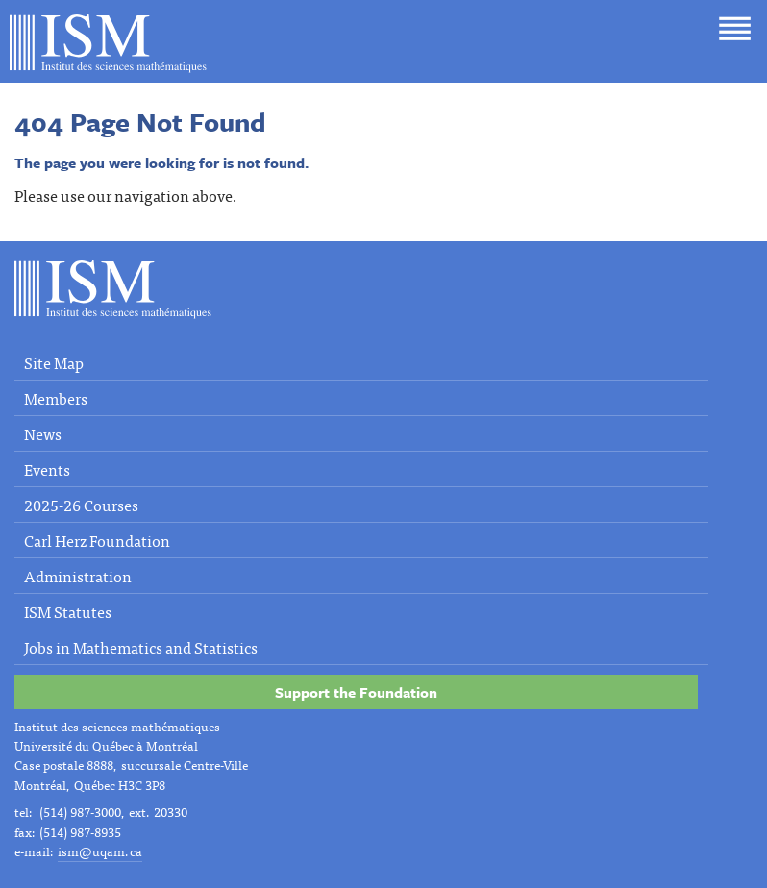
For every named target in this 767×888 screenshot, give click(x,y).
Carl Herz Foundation (97, 540)
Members (55, 397)
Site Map (54, 362)
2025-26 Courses (81, 504)
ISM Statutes (67, 611)
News (43, 433)
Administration (78, 575)
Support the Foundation (356, 692)
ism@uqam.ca (100, 851)
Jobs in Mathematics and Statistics (141, 646)
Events (47, 468)
